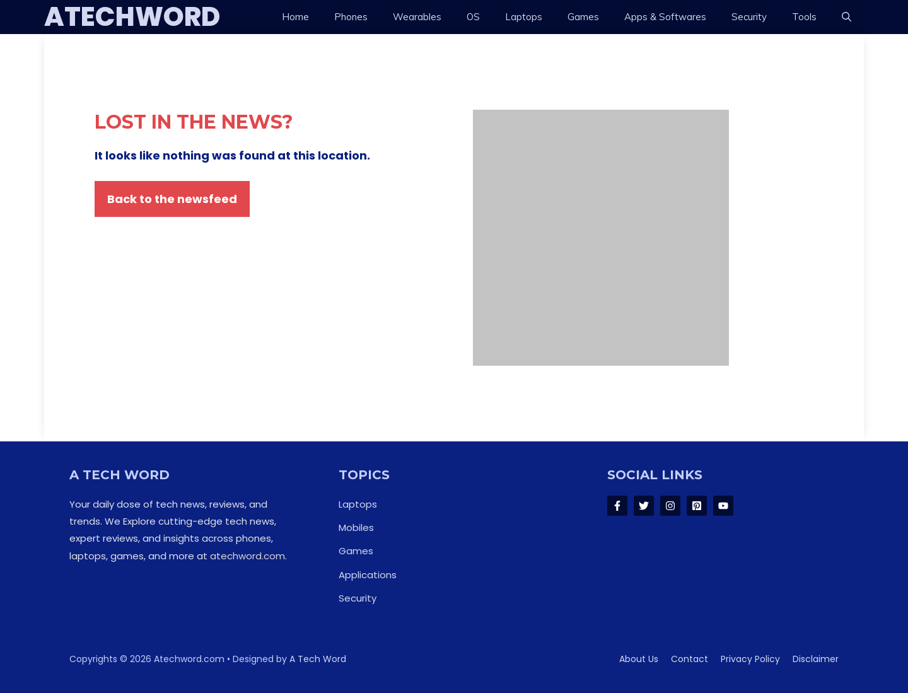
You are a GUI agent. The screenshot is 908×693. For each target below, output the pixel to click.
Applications (368, 574)
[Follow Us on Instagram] (670, 506)
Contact (689, 659)
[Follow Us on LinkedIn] (697, 506)
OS (473, 17)
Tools (804, 17)
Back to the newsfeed (172, 199)
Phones (351, 17)
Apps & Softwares (665, 17)
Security (749, 17)
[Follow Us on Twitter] (644, 506)
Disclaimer (816, 659)
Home (295, 17)
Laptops (523, 17)
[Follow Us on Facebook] (617, 506)
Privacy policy (750, 659)
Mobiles (356, 527)
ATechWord (132, 17)
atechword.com (247, 555)
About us (638, 659)
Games (583, 17)
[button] (846, 17)
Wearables (417, 17)
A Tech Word (317, 659)
